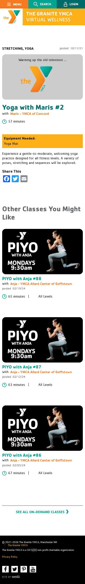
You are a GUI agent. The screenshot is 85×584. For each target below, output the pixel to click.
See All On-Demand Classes (40, 512)
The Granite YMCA (18, 545)
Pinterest (23, 569)
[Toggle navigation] (14, 4)
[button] (71, 4)
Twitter (14, 569)
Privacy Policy (9, 557)
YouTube (33, 569)
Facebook (5, 569)
